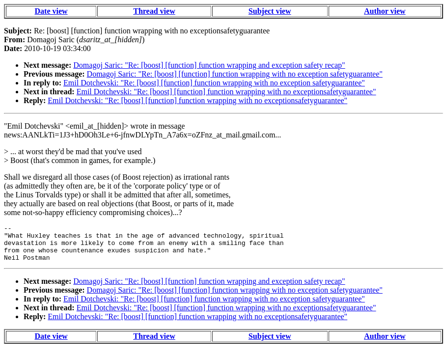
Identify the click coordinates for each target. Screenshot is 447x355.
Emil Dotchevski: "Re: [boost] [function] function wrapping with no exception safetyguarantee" (214, 83)
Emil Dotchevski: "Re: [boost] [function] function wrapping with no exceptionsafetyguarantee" (226, 91)
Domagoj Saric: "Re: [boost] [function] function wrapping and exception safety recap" (209, 65)
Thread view (154, 11)
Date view (51, 11)
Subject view (270, 11)
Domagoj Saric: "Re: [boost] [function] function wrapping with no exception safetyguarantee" (235, 74)
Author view (385, 11)
